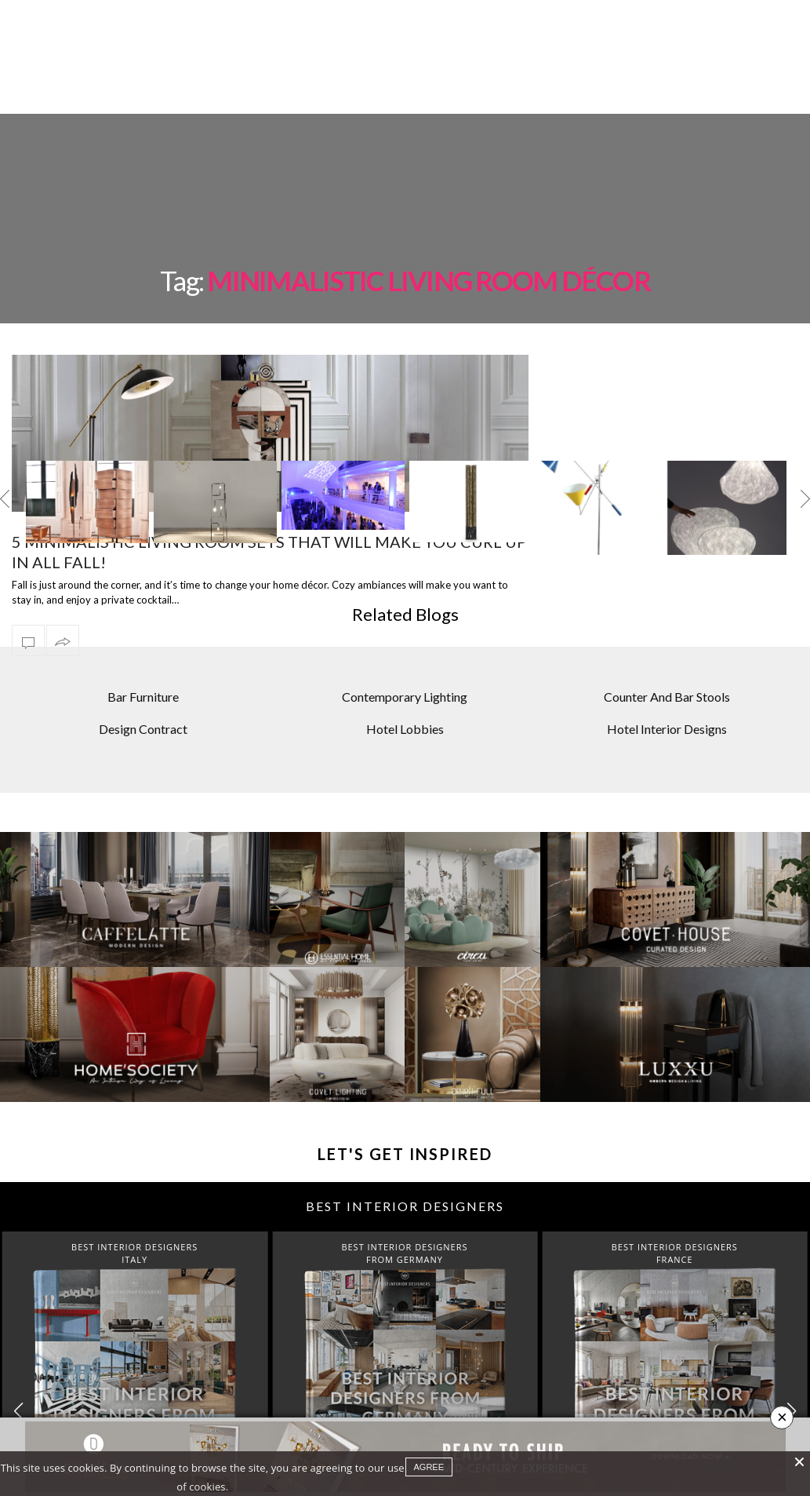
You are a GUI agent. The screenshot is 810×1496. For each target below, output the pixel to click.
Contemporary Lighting (404, 638)
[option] (87, 450)
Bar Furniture (143, 638)
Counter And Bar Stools (667, 638)
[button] (791, 1352)
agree (429, 1467)
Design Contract (143, 669)
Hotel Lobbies (405, 669)
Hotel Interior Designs (667, 669)
